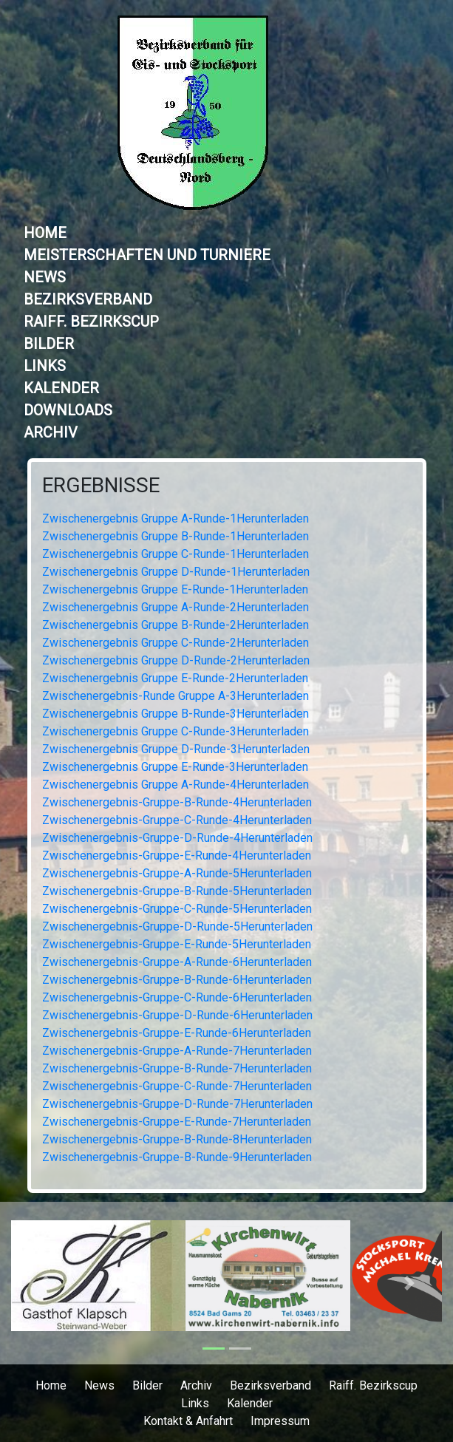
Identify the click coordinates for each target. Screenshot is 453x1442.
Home (45, 233)
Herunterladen (272, 518)
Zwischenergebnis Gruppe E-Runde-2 (139, 678)
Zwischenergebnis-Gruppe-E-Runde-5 (140, 944)
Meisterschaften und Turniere (147, 255)
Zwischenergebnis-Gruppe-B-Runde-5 (140, 891)
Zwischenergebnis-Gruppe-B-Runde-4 (140, 802)
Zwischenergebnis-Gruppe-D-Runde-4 (141, 838)
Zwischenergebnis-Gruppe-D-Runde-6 (141, 1015)
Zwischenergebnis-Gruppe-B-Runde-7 (140, 1068)
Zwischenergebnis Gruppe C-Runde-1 (139, 554)
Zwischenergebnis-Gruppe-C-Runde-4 (140, 820)
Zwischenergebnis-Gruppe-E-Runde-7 (140, 1122)
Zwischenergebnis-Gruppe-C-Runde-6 (140, 997)
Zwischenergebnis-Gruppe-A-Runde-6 (140, 962)
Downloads (68, 410)
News (45, 277)
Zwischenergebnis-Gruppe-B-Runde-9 (140, 1157)
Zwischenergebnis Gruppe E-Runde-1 (139, 589)
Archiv (51, 432)
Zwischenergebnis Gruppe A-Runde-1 (139, 518)
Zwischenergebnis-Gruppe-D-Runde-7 (141, 1104)
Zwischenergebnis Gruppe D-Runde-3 (139, 749)
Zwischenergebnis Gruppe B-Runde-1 (139, 536)
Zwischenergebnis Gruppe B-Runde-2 (139, 625)
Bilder (49, 344)
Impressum (280, 1421)
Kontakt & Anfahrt (188, 1421)
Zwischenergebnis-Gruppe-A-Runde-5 (140, 873)
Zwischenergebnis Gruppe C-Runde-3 (139, 731)
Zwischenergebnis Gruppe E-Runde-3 (139, 767)
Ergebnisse (101, 485)
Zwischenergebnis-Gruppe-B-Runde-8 (140, 1139)
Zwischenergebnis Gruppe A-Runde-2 (139, 607)
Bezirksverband (88, 299)
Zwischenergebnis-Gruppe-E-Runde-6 (140, 1033)
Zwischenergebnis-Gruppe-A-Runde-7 (140, 1051)
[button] (43, 1283)
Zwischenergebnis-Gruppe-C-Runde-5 (140, 909)
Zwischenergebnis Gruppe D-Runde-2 (139, 660)
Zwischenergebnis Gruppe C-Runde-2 (139, 643)
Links (45, 366)
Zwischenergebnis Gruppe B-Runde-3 (139, 714)
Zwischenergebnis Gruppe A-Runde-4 (139, 785)
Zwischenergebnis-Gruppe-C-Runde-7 (140, 1086)
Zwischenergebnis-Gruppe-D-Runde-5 (141, 926)
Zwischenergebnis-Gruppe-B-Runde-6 (140, 980)
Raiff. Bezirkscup (91, 321)
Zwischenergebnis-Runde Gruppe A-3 (139, 696)
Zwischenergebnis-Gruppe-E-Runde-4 (140, 855)
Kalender (61, 388)
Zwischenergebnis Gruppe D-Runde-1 (139, 572)
